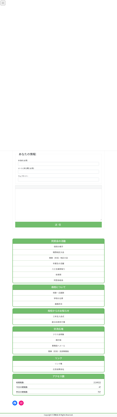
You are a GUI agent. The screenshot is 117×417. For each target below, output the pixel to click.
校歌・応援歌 (58, 292)
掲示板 (58, 340)
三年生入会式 (58, 316)
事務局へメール (58, 345)
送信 (58, 224)
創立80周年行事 (58, 322)
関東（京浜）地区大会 (58, 257)
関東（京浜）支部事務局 (58, 351)
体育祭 (58, 274)
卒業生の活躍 (58, 263)
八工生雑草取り (58, 269)
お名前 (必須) (23, 160)
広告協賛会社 (58, 369)
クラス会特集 (58, 334)
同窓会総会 (58, 280)
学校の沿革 (58, 298)
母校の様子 (58, 246)
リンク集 (58, 363)
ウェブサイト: (23, 176)
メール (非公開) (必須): (26, 168)
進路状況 (58, 304)
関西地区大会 (58, 252)
